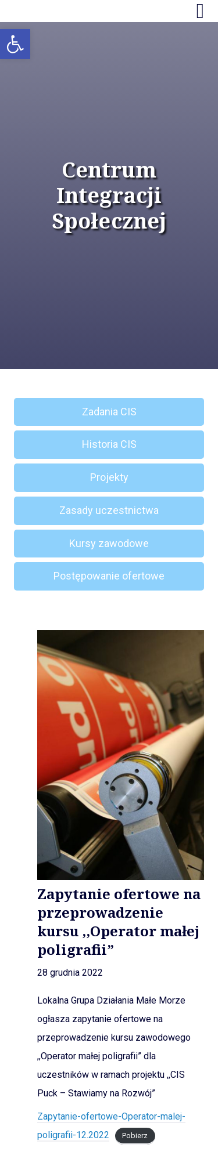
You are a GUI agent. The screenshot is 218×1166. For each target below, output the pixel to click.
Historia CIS (109, 444)
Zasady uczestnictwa (109, 510)
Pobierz (135, 1135)
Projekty (109, 477)
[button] (15, 44)
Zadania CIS (109, 411)
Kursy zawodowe (109, 543)
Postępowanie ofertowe (109, 576)
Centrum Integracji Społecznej (109, 195)
